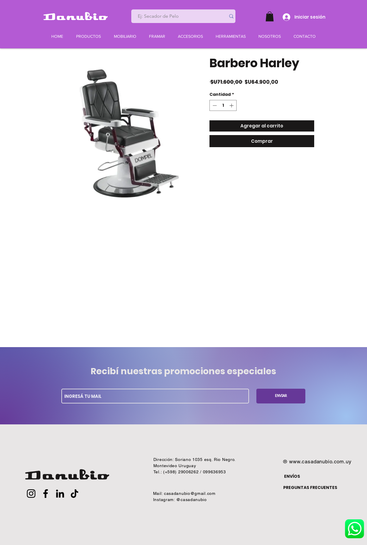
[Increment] (232, 105)
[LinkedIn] (60, 493)
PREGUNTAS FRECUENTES (310, 487)
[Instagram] (31, 493)
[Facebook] (45, 493)
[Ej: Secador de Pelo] (176, 16)
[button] (270, 16)
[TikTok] (74, 493)
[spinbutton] (223, 105)
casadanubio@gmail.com (190, 493)
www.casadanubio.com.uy (320, 461)
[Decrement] (214, 105)
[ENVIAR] (280, 396)
